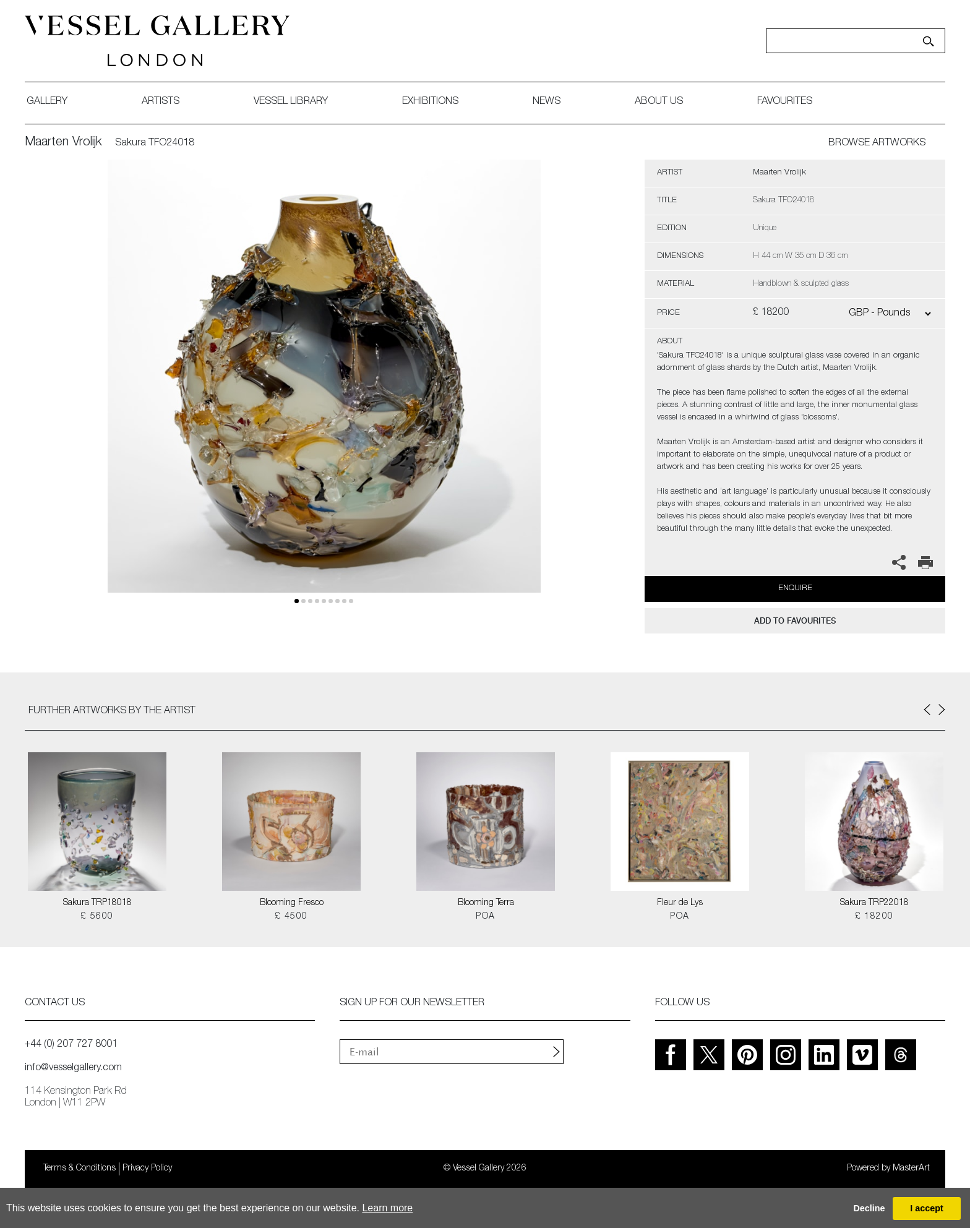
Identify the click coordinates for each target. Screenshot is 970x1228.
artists (160, 102)
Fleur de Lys (680, 903)
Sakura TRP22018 (874, 903)
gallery (47, 102)
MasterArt (911, 1168)
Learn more (387, 1208)
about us (659, 102)
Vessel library (291, 102)
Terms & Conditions (79, 1168)
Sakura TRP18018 (97, 903)
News (546, 102)
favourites (784, 102)
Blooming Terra (486, 903)
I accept (926, 1208)
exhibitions (430, 102)
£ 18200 (874, 916)
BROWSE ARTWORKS (876, 143)
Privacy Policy (147, 1168)
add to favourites (795, 620)
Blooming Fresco (292, 903)
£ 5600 (96, 916)
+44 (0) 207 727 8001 (71, 1045)
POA (485, 916)
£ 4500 (291, 916)
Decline (869, 1208)
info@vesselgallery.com (73, 1068)
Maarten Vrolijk (63, 143)
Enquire (795, 589)
